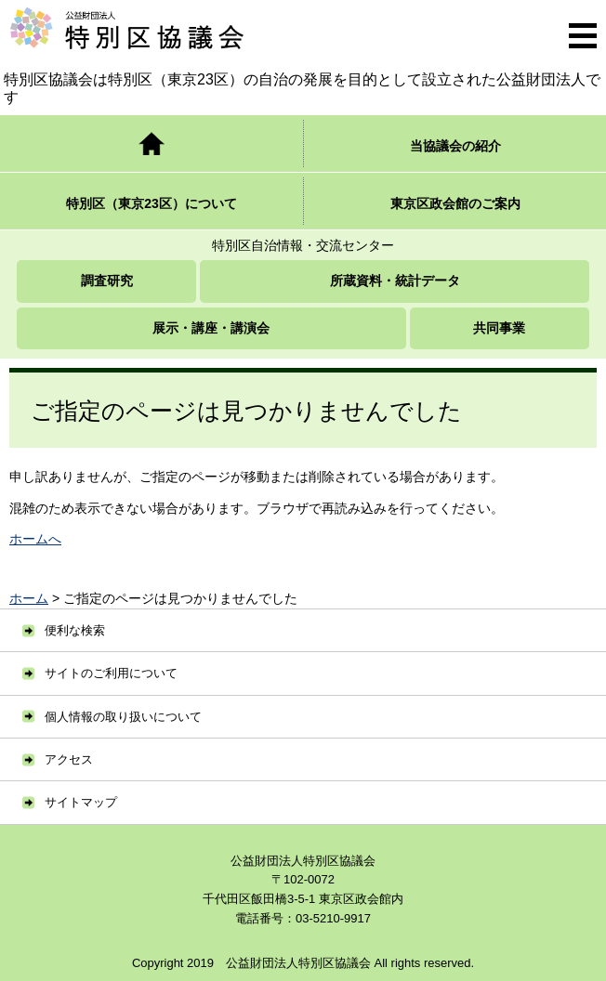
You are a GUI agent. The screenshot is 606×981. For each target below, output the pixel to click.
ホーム (28, 598)
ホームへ (35, 538)
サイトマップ (81, 802)
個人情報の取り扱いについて (123, 717)
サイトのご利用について (111, 673)
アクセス (69, 759)
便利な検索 (75, 630)
